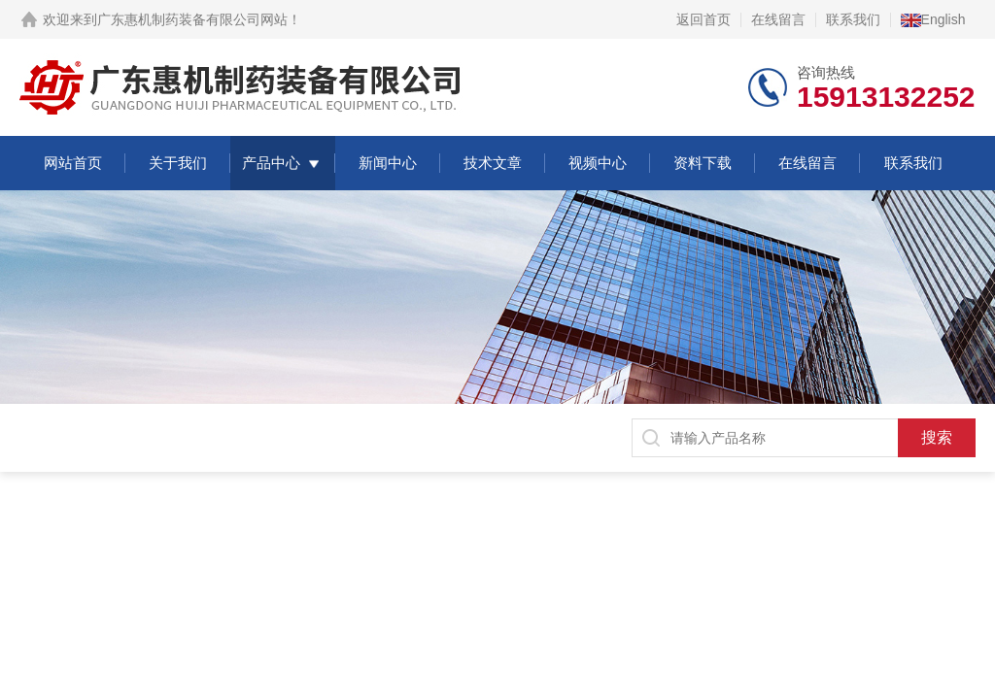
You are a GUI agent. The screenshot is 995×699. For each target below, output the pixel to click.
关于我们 (178, 162)
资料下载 (702, 162)
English (933, 19)
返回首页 (703, 19)
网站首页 (73, 162)
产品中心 (271, 162)
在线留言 (778, 19)
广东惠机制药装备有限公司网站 (192, 19)
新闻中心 (388, 162)
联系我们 (853, 19)
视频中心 (597, 162)
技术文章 (492, 162)
